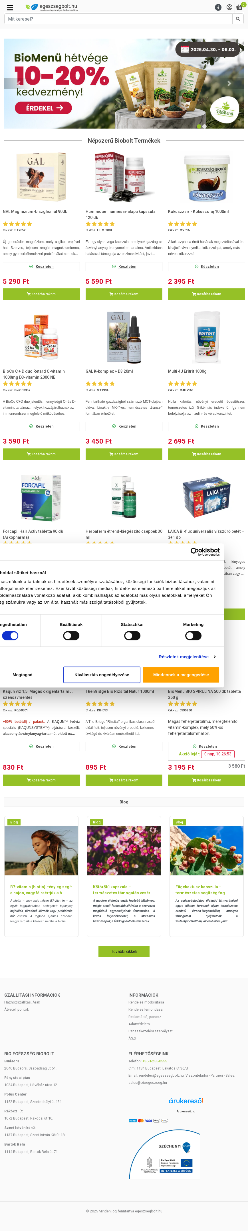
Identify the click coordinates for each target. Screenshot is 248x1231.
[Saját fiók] (229, 8)
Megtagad (45, 674)
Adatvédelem (139, 1024)
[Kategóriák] (10, 7)
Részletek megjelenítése (206, 656)
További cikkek (124, 951)
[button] (18, 83)
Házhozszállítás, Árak (22, 1002)
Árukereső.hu (186, 1111)
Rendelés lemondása (145, 1009)
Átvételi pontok (16, 1009)
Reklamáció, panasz (144, 1017)
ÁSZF (132, 1038)
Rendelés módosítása (146, 1002)
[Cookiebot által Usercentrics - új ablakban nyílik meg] (216, 552)
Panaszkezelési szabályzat (150, 1031)
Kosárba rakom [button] (41, 294)
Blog (14, 822)
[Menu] (218, 7)
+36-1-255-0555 (154, 1061)
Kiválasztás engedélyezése (124, 674)
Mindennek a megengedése (203, 674)
